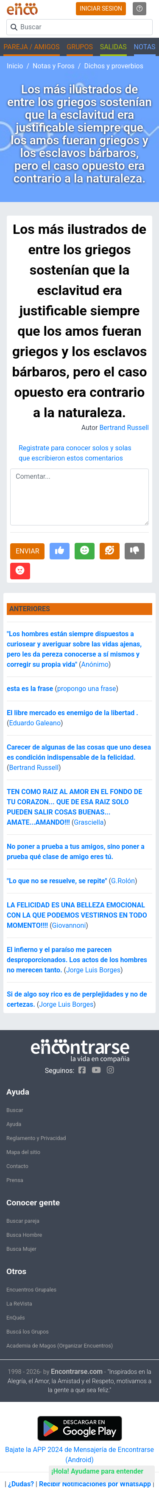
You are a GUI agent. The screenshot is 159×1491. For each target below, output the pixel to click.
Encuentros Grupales (31, 1289)
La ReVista (19, 1303)
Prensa (14, 1180)
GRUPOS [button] (80, 47)
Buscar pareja (22, 1221)
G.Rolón (123, 881)
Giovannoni (69, 925)
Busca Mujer (21, 1249)
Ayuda (13, 1124)
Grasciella (88, 822)
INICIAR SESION (101, 8)
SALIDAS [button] (113, 47)
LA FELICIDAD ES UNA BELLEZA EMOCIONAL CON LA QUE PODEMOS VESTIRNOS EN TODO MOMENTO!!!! (77, 915)
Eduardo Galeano (35, 723)
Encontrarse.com (77, 1371)
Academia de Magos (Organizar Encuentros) (59, 1345)
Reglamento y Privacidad (36, 1138)
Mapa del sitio (23, 1152)
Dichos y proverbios (113, 66)
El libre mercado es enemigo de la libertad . (72, 713)
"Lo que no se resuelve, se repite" (57, 881)
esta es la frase (31, 689)
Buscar (14, 1110)
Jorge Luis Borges (93, 970)
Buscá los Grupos (27, 1331)
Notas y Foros (54, 66)
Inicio (15, 66)
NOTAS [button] (145, 47)
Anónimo (95, 664)
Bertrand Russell (124, 428)
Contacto (17, 1166)
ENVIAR (27, 551)
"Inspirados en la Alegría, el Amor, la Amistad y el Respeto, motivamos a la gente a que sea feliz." (80, 1381)
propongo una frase (86, 689)
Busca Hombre (24, 1235)
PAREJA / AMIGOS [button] (31, 47)
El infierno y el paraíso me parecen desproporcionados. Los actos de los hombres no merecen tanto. (77, 960)
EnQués (15, 1317)
